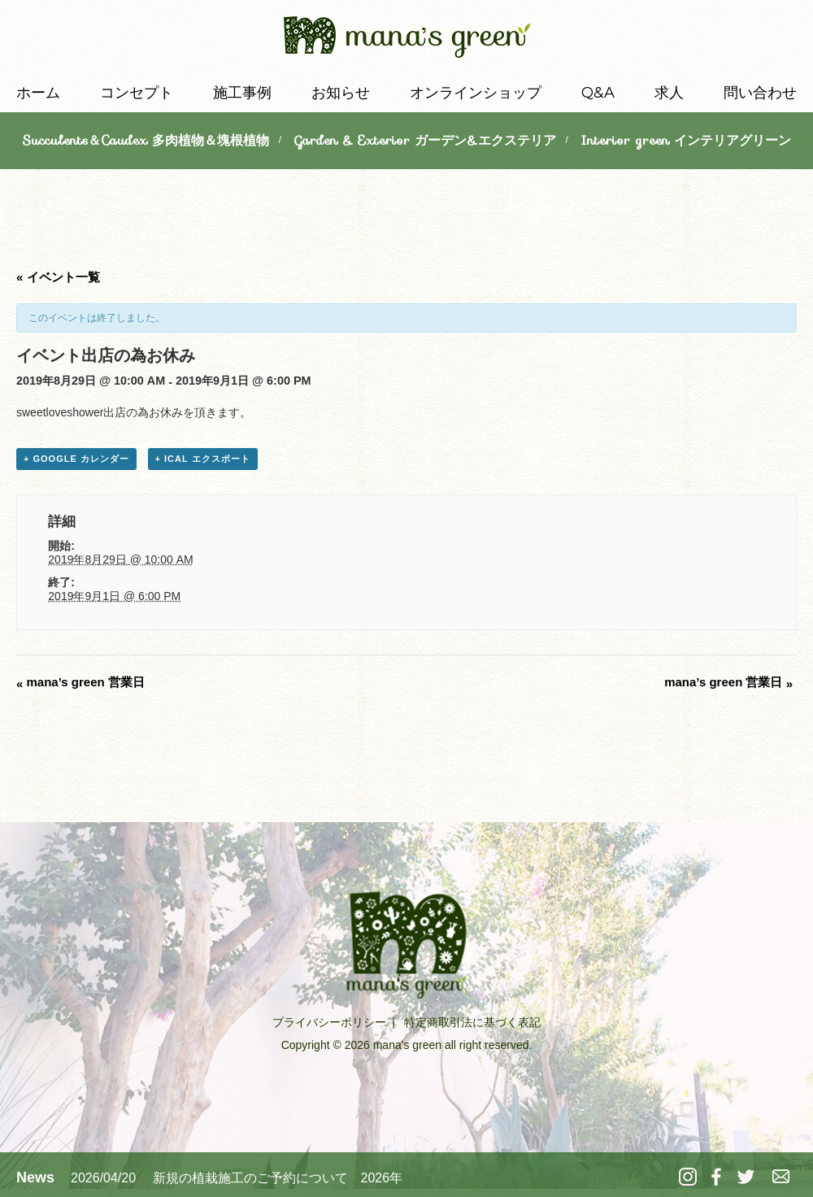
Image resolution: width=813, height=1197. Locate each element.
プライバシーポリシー (329, 1022)
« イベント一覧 (58, 277)
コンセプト (136, 93)
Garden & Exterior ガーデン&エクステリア (425, 140)
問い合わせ (760, 93)
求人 (669, 93)
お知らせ (340, 93)
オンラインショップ (475, 93)
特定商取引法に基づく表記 (472, 1022)
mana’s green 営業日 (80, 682)
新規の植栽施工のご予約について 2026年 (278, 1178)
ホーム (38, 93)
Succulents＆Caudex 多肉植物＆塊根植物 (145, 140)
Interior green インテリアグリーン (685, 140)
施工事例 (242, 93)
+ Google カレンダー (76, 459)
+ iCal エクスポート (202, 459)
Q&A (598, 93)
